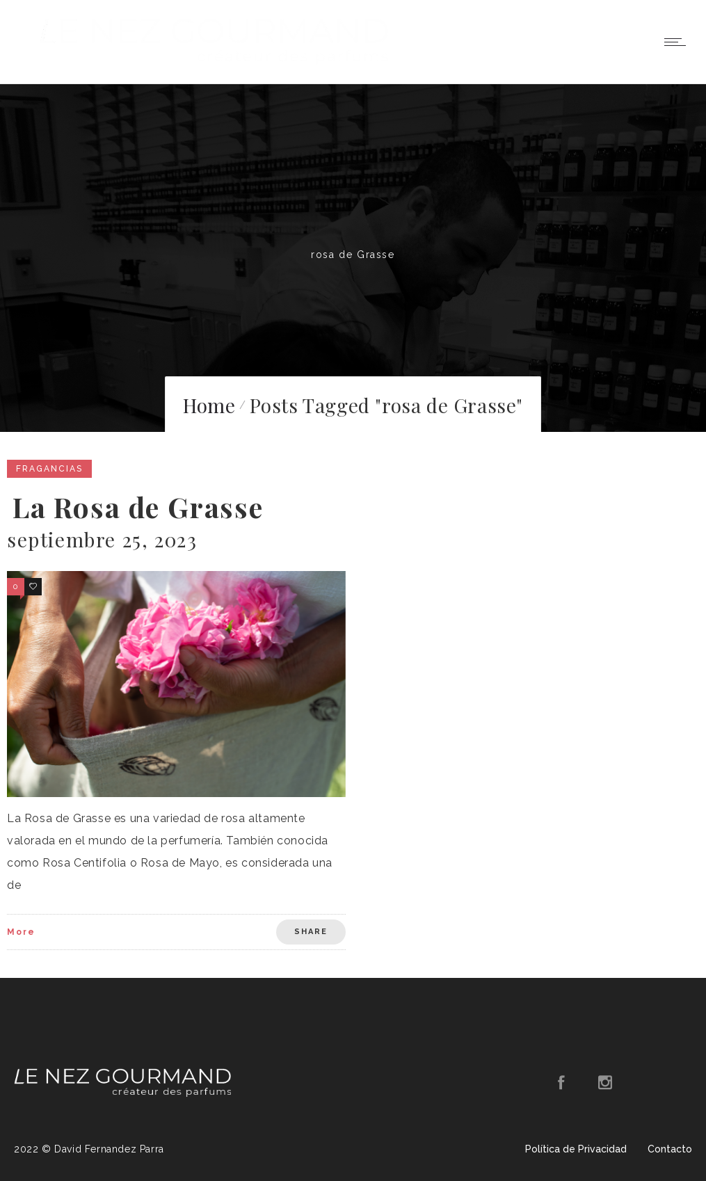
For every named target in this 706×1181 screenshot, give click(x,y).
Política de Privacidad (576, 1149)
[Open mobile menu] (678, 42)
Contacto (670, 1149)
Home (209, 405)
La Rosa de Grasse (138, 506)
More (21, 932)
